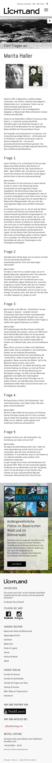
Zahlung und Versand (24, 4)
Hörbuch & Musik (11, 657)
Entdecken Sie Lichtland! (14, 602)
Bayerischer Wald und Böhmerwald (18, 631)
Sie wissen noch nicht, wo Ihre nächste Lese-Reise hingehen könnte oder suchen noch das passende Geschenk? (24, 595)
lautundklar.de (32, 760)
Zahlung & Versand (11, 687)
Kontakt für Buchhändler (14, 679)
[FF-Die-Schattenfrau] (27, 76)
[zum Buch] (16, 564)
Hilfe (33, 4)
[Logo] (21, 10)
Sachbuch (8, 640)
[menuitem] (45, 10)
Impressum (8, 696)
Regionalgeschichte (12, 635)
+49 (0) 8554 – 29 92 (13, 746)
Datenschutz (22, 691)
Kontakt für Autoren (12, 674)
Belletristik (8, 644)
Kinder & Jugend (10, 648)
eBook (6, 661)
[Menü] (45, 10)
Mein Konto (40, 4)
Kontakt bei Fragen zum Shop (16, 683)
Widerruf (12, 691)
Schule (6, 652)
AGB (5, 691)
